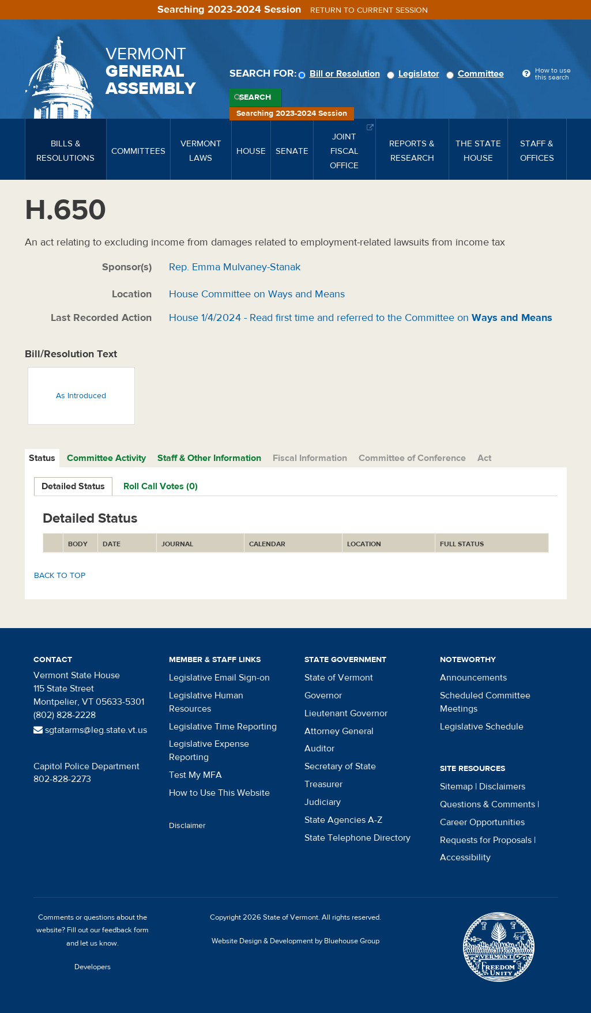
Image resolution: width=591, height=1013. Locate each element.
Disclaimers (502, 786)
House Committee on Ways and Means (257, 294)
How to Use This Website (219, 793)
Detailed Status (73, 486)
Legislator (414, 74)
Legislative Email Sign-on (219, 677)
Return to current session (369, 10)
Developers (92, 967)
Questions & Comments (487, 804)
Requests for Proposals (486, 840)
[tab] (43, 458)
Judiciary (322, 802)
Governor (323, 695)
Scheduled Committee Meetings (485, 702)
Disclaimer (187, 826)
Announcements (473, 677)
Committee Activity (106, 458)
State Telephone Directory (357, 838)
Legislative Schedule (482, 726)
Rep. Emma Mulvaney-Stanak (234, 267)
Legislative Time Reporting (223, 726)
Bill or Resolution (341, 74)
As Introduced (81, 396)
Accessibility (465, 857)
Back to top (59, 575)
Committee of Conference (412, 458)
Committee (477, 74)
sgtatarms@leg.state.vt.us (90, 730)
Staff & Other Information (209, 458)
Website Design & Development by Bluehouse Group (295, 941)
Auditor (319, 748)
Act (484, 458)
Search (255, 97)
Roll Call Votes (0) (160, 486)
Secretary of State (340, 766)
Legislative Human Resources (206, 702)
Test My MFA (195, 775)
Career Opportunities (482, 822)
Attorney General (339, 731)
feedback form (125, 930)
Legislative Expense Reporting (209, 750)
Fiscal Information (310, 458)
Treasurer (323, 784)
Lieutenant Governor (345, 713)
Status (42, 458)
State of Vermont (338, 677)
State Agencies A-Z (343, 820)
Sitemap (456, 786)
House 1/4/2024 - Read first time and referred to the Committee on (360, 317)
